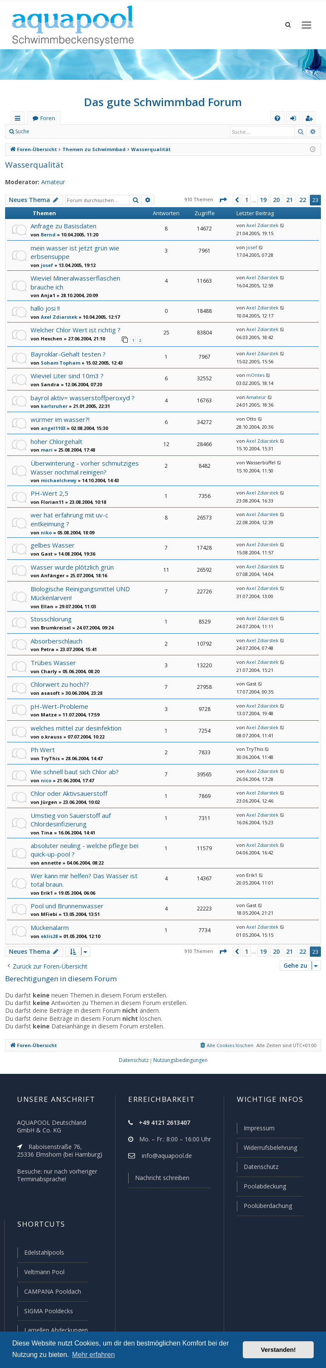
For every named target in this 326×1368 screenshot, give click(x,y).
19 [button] (263, 200)
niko (45, 532)
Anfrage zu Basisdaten (63, 226)
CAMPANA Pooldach (52, 1291)
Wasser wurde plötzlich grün (73, 567)
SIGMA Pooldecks (48, 1311)
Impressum (259, 1128)
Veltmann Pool (44, 1272)
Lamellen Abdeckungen (56, 1330)
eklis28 (48, 936)
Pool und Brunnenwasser (68, 906)
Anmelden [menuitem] (295, 119)
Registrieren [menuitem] (310, 119)
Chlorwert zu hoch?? (60, 684)
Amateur (52, 182)
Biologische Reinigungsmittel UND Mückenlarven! (81, 593)
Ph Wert (42, 749)
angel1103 (52, 428)
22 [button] (302, 200)
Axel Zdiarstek (261, 225)
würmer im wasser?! (60, 419)
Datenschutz (261, 1167)
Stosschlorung (52, 619)
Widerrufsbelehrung (272, 1147)
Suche (22, 131)
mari (45, 450)
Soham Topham (58, 363)
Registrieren (93, 131)
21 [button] (289, 200)
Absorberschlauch (57, 641)
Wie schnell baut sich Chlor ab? (76, 771)
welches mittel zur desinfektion (77, 728)
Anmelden (54, 131)
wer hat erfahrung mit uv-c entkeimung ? (70, 519)
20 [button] (276, 200)
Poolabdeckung (265, 1186)
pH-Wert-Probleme (59, 706)
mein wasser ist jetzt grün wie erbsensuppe (74, 252)
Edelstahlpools (44, 1252)
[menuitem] (277, 118)
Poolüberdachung (268, 1206)
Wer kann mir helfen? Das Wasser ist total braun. (84, 880)
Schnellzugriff (19, 119)
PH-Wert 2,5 (48, 493)
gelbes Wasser (52, 545)
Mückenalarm (51, 927)
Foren (47, 118)
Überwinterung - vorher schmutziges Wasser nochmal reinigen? (85, 467)
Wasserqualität (33, 165)
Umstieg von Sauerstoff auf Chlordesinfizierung (71, 820)
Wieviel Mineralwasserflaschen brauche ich (76, 282)
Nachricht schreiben (163, 1178)
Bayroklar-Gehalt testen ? (68, 354)
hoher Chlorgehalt (57, 441)
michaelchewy (57, 480)
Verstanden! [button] (278, 1349)
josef (45, 265)
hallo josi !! (46, 308)
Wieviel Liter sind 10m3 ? (67, 375)
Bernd (47, 234)
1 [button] (246, 200)
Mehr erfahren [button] (93, 1354)
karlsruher (52, 406)
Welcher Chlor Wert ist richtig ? (76, 330)
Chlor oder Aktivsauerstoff (69, 793)
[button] (223, 200)
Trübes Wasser (52, 662)
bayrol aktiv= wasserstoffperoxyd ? (82, 397)
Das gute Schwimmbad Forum (163, 102)
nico (45, 780)
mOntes (254, 375)
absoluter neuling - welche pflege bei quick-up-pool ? (85, 850)
